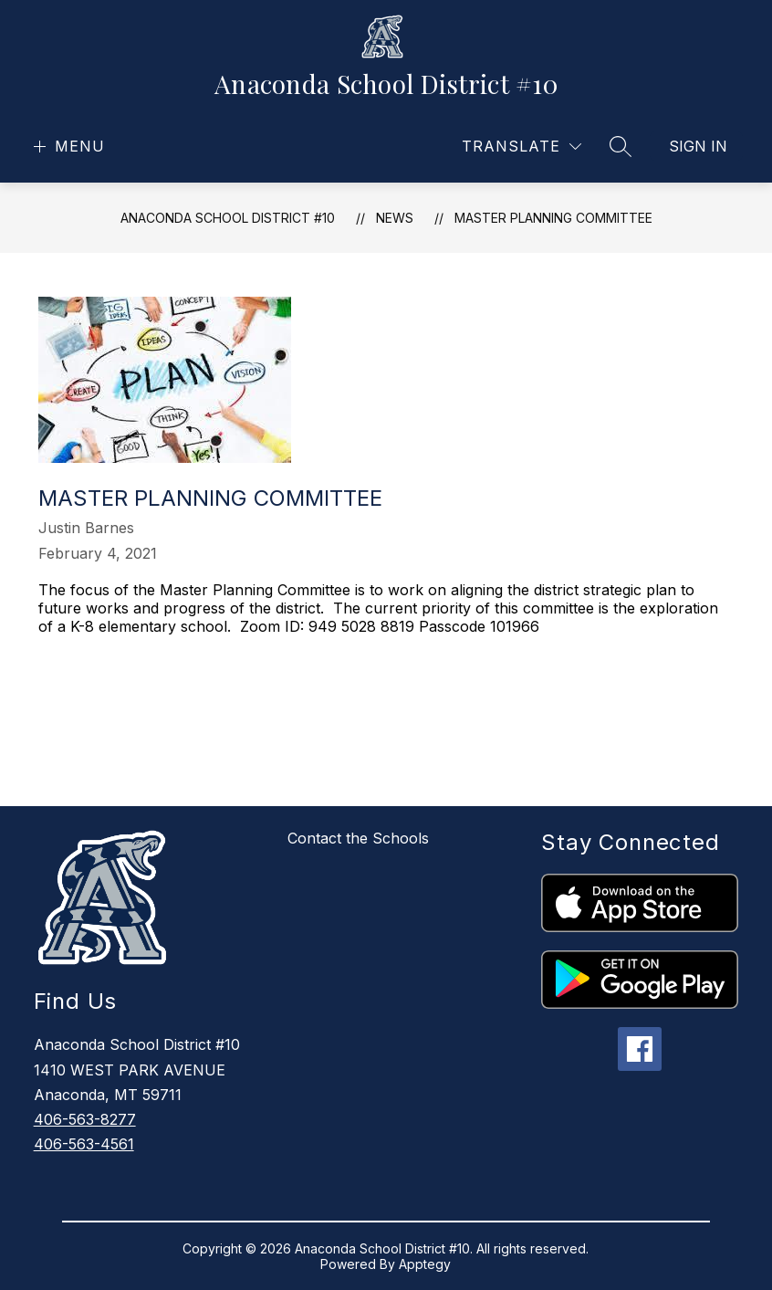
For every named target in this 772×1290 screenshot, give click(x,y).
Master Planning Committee (553, 217)
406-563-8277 (85, 1119)
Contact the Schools (358, 838)
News (394, 217)
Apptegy (425, 1264)
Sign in (698, 146)
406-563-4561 (84, 1144)
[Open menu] (67, 146)
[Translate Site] (521, 146)
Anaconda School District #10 (227, 217)
